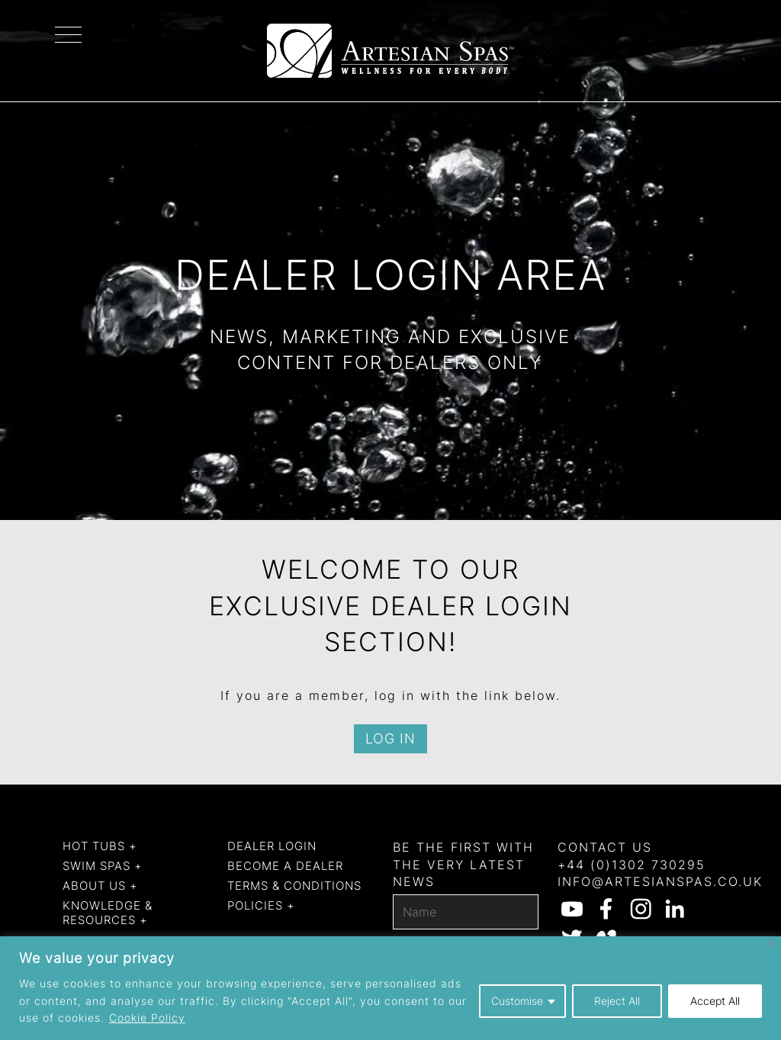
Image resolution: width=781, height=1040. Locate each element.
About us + (100, 885)
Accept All (715, 1000)
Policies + (261, 905)
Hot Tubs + (100, 846)
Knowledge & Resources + (108, 913)
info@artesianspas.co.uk (660, 881)
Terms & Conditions (294, 885)
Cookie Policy (147, 1017)
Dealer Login (272, 846)
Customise (517, 1000)
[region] (390, 988)
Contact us (605, 847)
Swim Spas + (103, 866)
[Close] (770, 943)
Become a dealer (285, 866)
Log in (390, 738)
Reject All (617, 1000)
